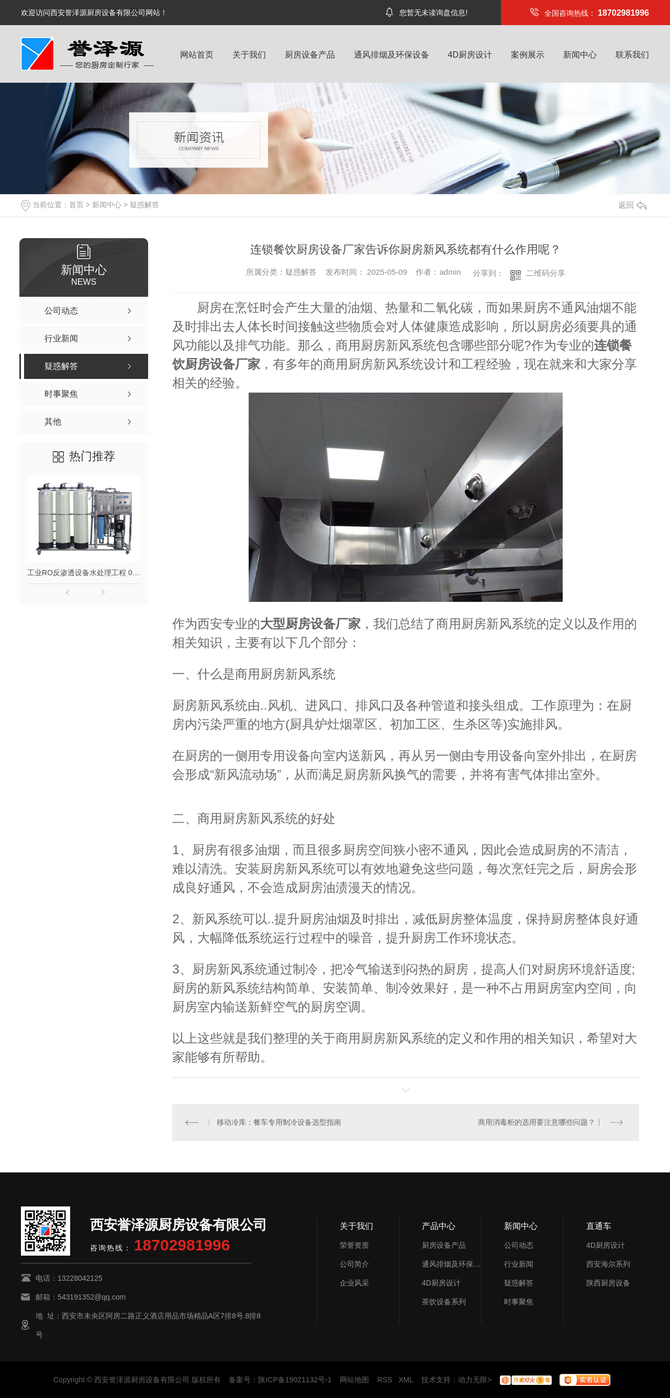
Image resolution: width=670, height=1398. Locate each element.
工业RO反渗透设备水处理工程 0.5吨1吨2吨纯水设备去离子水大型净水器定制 (83, 572)
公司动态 (518, 1245)
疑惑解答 (144, 204)
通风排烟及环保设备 (391, 54)
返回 (632, 204)
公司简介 (354, 1264)
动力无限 (472, 1379)
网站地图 (354, 1379)
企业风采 (354, 1283)
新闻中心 (580, 54)
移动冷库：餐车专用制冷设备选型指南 (279, 1122)
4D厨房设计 (470, 54)
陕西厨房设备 (608, 1283)
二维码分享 (545, 273)
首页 (76, 204)
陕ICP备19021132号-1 (294, 1379)
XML (405, 1379)
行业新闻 (518, 1264)
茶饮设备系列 (444, 1302)
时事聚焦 (518, 1302)
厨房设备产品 (310, 54)
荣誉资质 (354, 1245)
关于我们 (249, 54)
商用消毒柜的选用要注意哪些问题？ (536, 1122)
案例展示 (527, 54)
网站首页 (197, 54)
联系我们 (632, 54)
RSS (385, 1379)
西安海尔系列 (608, 1264)
